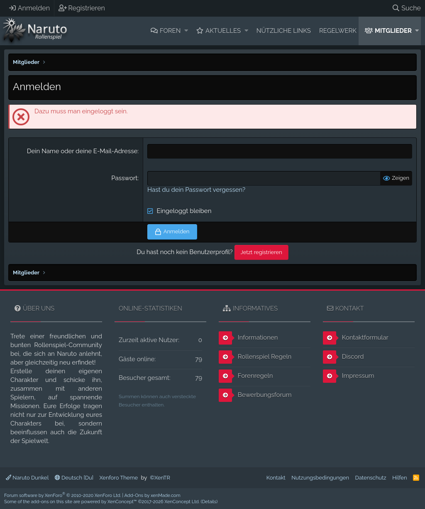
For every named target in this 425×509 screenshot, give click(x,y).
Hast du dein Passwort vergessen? (196, 189)
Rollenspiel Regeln (255, 357)
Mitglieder (393, 30)
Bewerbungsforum (255, 395)
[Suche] (406, 8)
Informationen (248, 338)
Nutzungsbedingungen (320, 478)
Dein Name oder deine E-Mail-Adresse (82, 151)
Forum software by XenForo (62, 495)
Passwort (124, 178)
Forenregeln (246, 376)
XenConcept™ (122, 501)
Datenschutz (370, 478)
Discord (343, 357)
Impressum (348, 376)
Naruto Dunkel (27, 478)
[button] (186, 31)
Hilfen (399, 478)
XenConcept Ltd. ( (183, 501)
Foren (170, 30)
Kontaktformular (355, 338)
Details (209, 501)
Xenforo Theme (119, 478)
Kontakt (276, 478)
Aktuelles (223, 30)
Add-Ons (134, 495)
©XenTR (160, 478)
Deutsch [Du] (74, 478)
